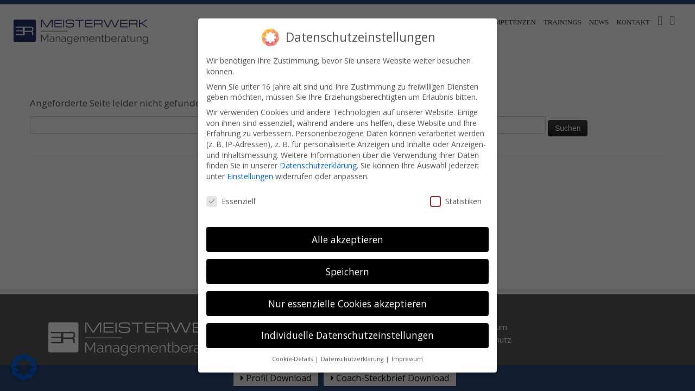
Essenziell (230, 193)
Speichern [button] (347, 263)
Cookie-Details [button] (293, 352)
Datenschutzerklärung (318, 158)
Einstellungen (250, 169)
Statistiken (456, 193)
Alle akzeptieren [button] (347, 231)
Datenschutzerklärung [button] (353, 352)
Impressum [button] (407, 352)
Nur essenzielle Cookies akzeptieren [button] (347, 295)
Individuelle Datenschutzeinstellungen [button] (347, 328)
